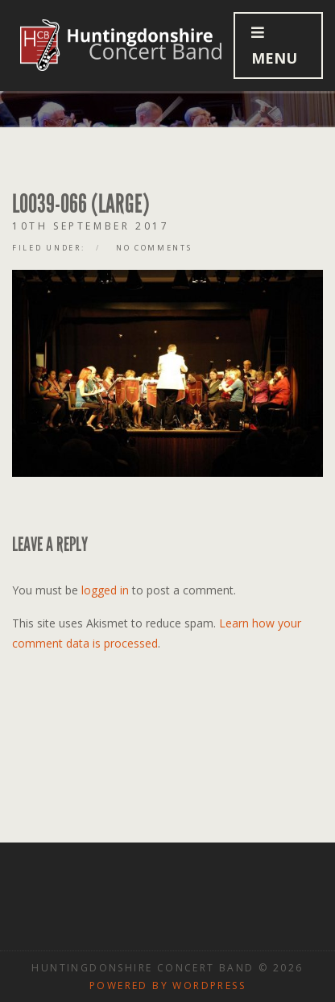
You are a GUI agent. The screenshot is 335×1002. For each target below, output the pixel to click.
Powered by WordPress (167, 985)
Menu (274, 46)
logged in (105, 590)
